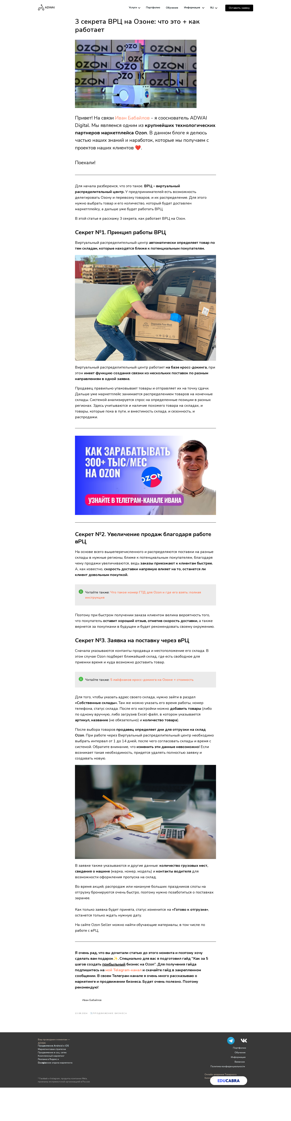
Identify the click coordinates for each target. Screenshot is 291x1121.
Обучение (172, 7)
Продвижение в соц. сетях (52, 1052)
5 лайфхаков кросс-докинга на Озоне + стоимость (152, 679)
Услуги (133, 7)
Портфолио (153, 7)
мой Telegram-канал (123, 970)
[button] (239, 8)
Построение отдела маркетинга (55, 1062)
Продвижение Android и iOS (53, 1045)
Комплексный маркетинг (51, 1055)
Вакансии (240, 1061)
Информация (192, 7)
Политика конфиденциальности (227, 1066)
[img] (139, 7)
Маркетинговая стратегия (52, 1049)
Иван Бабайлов (132, 118)
